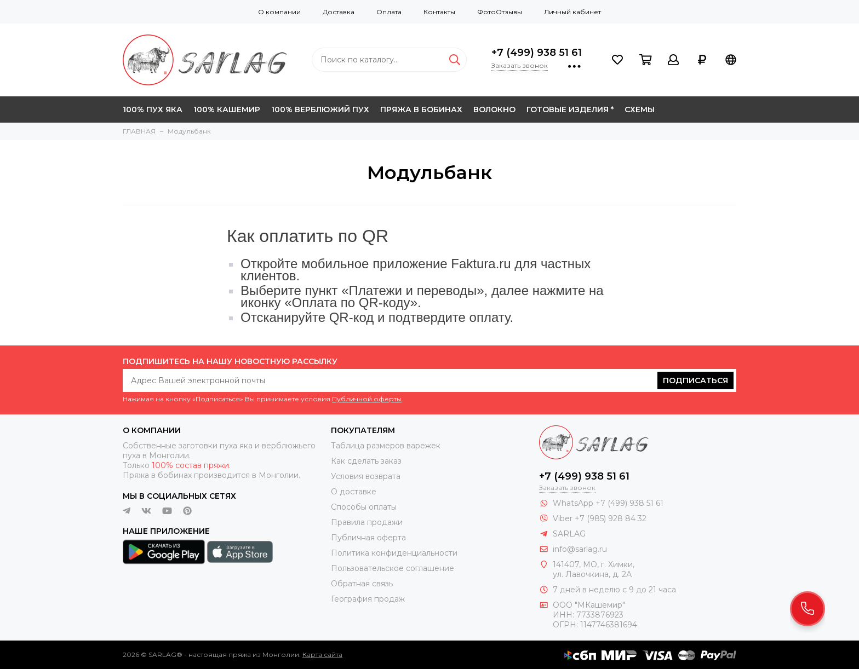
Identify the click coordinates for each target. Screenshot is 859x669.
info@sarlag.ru (580, 549)
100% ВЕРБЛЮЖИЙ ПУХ (320, 109)
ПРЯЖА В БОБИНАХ (421, 109)
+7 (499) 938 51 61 (536, 53)
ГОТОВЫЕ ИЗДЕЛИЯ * (570, 109)
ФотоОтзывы (499, 12)
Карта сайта (322, 654)
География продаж (368, 599)
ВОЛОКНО (494, 109)
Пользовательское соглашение (392, 568)
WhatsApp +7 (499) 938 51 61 (608, 503)
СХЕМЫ (640, 109)
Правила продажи (367, 522)
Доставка (338, 12)
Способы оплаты (364, 507)
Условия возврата (365, 476)
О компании (279, 12)
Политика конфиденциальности (394, 553)
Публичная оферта (368, 538)
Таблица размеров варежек (385, 446)
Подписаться (695, 380)
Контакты (439, 12)
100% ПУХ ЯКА (152, 109)
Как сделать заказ (366, 461)
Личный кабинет (572, 12)
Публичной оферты (367, 399)
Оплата (389, 12)
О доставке (353, 492)
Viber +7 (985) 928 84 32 (599, 518)
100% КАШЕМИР (226, 109)
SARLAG (569, 534)
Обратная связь (362, 584)
